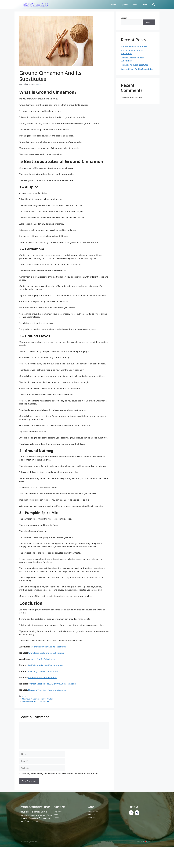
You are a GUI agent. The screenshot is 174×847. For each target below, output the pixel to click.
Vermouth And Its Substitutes (42, 677)
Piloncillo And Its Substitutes (134, 64)
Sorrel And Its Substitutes (42, 659)
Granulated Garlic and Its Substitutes (46, 652)
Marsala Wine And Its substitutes (35, 701)
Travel (144, 5)
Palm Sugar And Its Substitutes (43, 671)
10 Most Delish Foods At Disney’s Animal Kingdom (52, 683)
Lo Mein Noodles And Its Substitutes (45, 665)
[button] (153, 4)
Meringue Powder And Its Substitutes (48, 646)
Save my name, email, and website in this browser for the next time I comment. (60, 773)
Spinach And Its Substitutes (134, 46)
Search (124, 17)
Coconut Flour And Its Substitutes (137, 69)
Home (113, 5)
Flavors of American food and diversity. (47, 689)
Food (135, 5)
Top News (124, 5)
